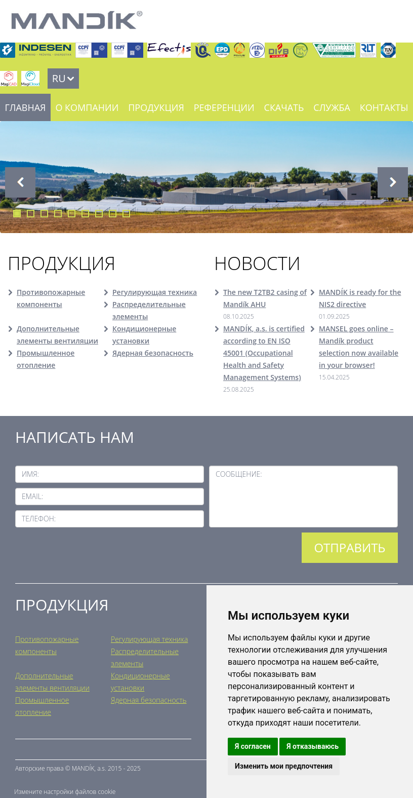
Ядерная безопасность (152, 353)
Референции (224, 107)
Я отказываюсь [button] (312, 746)
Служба (331, 107)
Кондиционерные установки (144, 335)
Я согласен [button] (253, 746)
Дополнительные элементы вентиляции (57, 335)
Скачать (284, 107)
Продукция (156, 107)
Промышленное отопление (45, 359)
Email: (32, 496)
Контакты (384, 107)
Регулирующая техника (154, 292)
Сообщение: (239, 474)
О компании (86, 107)
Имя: (30, 474)
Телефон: (39, 518)
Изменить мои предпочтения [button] (284, 766)
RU (59, 78)
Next (393, 182)
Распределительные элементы (149, 310)
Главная (25, 107)
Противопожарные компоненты (51, 298)
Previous (20, 182)
